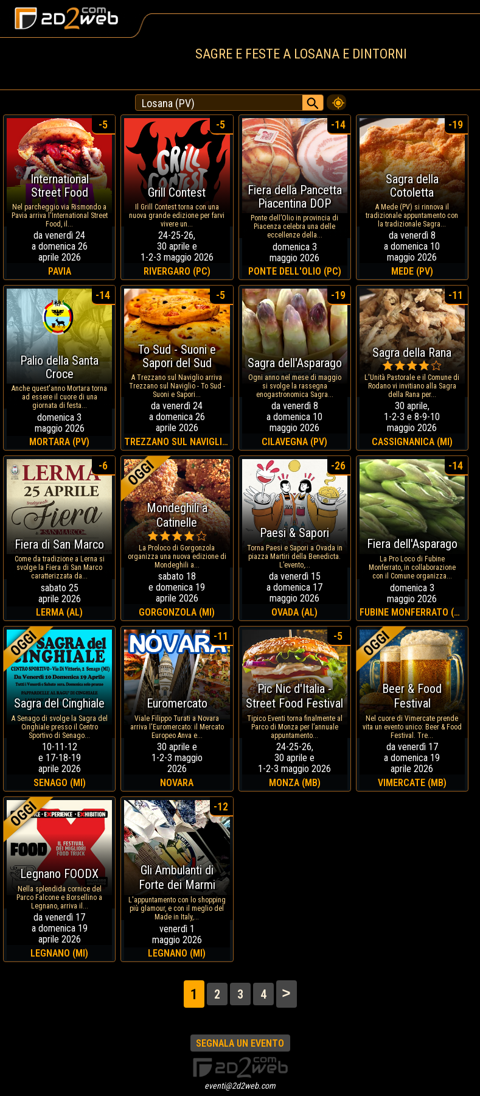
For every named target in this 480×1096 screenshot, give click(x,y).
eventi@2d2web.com (240, 1086)
